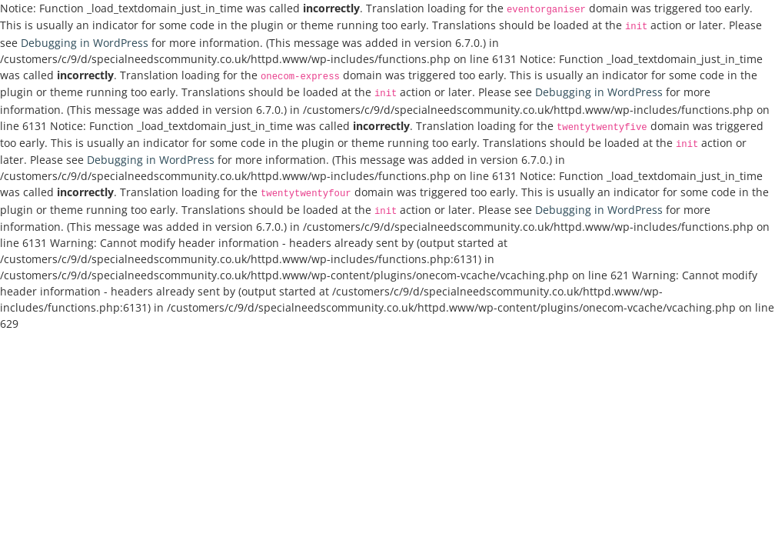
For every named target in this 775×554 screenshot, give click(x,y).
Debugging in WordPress (84, 42)
